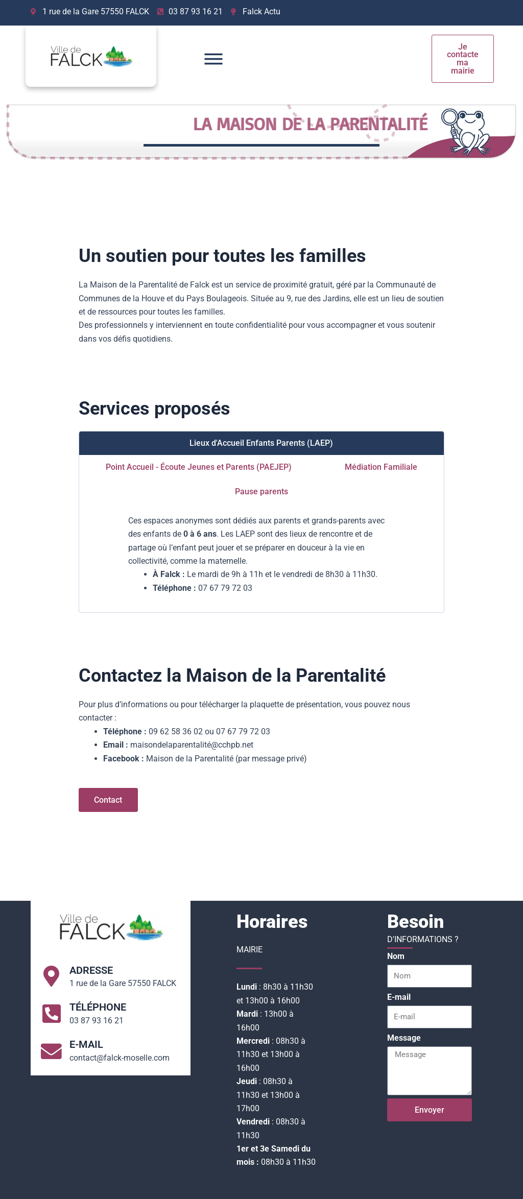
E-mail (87, 1044)
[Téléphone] (51, 1013)
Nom (396, 956)
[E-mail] (51, 1051)
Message (404, 1038)
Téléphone (98, 1007)
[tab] (261, 443)
